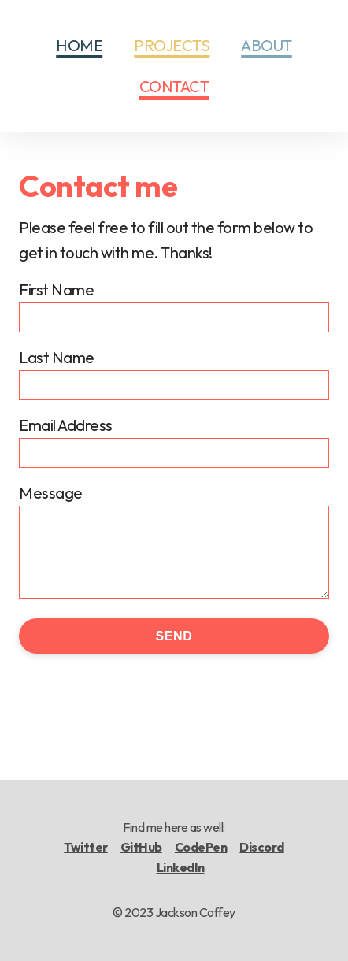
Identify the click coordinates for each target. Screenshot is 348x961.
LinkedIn (181, 867)
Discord (261, 847)
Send (173, 636)
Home (79, 45)
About (266, 45)
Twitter (86, 847)
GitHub (141, 847)
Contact (174, 86)
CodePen (201, 847)
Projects (171, 45)
